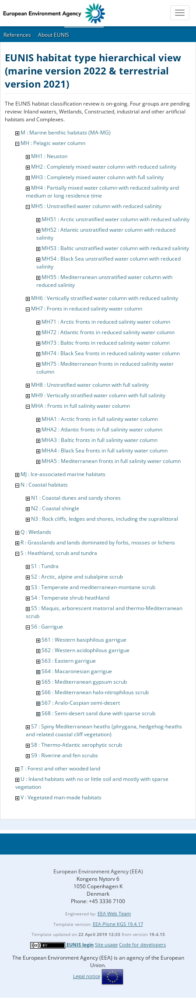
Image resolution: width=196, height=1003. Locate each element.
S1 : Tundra (45, 566)
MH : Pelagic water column (53, 143)
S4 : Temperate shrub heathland (70, 597)
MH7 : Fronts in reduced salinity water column (86, 308)
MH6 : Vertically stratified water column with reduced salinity (104, 298)
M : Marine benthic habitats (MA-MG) (66, 132)
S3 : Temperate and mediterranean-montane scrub (93, 587)
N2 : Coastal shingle (55, 508)
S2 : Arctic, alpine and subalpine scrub (77, 576)
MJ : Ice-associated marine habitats (63, 474)
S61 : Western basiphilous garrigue (84, 639)
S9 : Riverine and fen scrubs (64, 755)
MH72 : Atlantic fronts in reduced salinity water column (108, 332)
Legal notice (86, 976)
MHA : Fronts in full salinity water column (80, 406)
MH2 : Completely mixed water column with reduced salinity (103, 166)
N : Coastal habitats (44, 484)
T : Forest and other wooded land (60, 768)
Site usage (106, 944)
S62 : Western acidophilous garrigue (86, 650)
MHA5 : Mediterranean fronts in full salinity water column (111, 461)
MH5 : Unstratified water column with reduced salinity (96, 206)
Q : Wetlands (36, 532)
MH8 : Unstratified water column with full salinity (90, 384)
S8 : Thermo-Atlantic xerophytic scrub (76, 745)
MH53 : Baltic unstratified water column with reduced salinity (115, 248)
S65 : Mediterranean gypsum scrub (84, 681)
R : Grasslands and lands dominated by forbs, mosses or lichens (98, 542)
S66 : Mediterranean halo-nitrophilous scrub (95, 692)
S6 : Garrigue (47, 626)
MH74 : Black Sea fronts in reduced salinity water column (111, 353)
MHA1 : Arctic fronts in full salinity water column (100, 419)
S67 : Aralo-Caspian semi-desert (81, 702)
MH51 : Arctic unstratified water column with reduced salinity (115, 219)
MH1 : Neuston (49, 156)
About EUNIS (53, 35)
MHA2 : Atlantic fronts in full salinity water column (102, 429)
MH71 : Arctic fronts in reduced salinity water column (106, 321)
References (17, 35)
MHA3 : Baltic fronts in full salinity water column (100, 440)
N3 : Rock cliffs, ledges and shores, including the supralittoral (104, 519)
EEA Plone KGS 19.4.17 (118, 924)
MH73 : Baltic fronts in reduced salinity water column (106, 342)
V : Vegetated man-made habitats (61, 797)
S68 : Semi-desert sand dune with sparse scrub (98, 713)
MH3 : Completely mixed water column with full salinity (97, 177)
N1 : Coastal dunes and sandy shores (76, 498)
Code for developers (142, 944)
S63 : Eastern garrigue (69, 660)
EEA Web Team (114, 913)
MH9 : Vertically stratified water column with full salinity (98, 395)
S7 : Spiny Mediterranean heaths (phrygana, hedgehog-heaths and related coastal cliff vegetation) (104, 730)
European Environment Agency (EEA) (98, 871)
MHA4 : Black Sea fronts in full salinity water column (105, 450)
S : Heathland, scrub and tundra (59, 553)
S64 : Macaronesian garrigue (77, 671)
